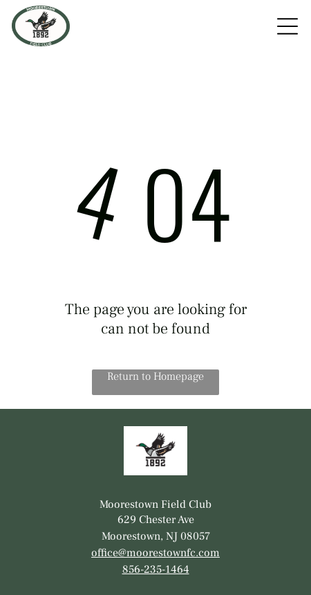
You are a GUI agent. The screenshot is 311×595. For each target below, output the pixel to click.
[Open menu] (287, 26)
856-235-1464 (155, 569)
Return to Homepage (155, 376)
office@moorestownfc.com (155, 553)
